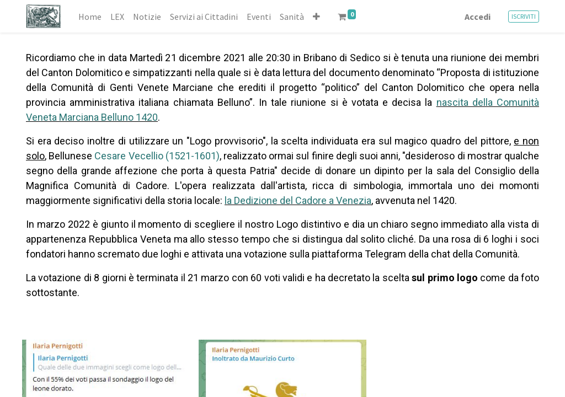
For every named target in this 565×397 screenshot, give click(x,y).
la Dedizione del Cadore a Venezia (298, 200)
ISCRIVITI (523, 16)
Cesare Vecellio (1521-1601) (156, 156)
